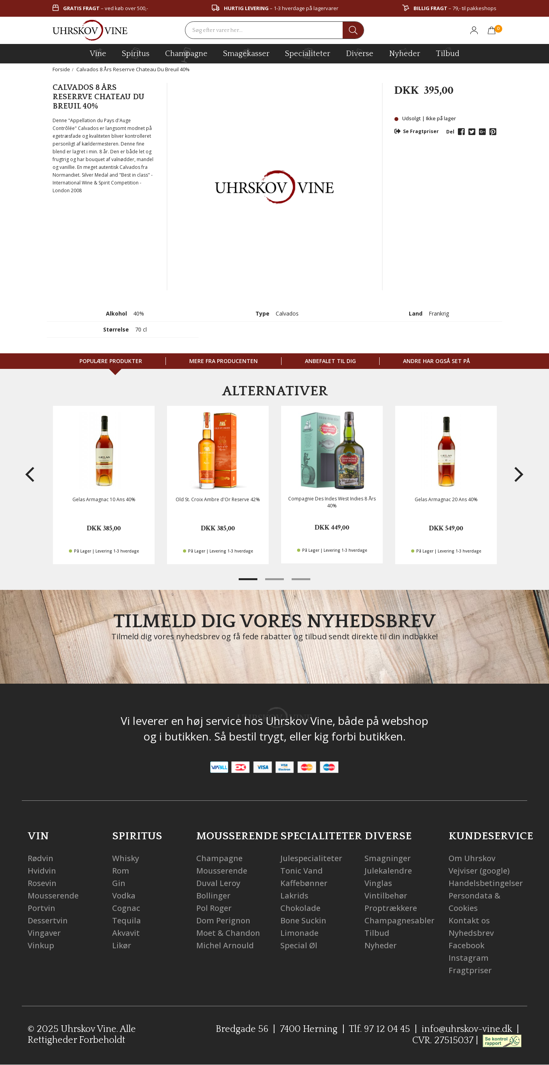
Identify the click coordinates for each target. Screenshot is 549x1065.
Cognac (126, 908)
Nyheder (404, 52)
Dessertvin (48, 920)
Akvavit (126, 933)
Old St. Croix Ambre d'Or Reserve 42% (218, 499)
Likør (121, 945)
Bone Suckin (303, 920)
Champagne (219, 858)
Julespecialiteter (311, 858)
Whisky (125, 858)
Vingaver (44, 933)
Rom (120, 870)
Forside (61, 69)
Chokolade (300, 908)
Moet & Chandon (228, 933)
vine (98, 53)
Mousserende (53, 895)
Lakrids (294, 895)
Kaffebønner (303, 883)
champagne (186, 55)
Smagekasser (246, 53)
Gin (118, 883)
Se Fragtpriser (416, 131)
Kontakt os (469, 920)
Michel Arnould (225, 945)
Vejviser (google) (479, 870)
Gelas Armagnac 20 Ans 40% (446, 499)
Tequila (126, 920)
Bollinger (213, 895)
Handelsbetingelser (486, 883)
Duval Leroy (218, 883)
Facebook (466, 945)
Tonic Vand (301, 870)
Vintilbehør (385, 895)
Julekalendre (388, 870)
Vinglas (378, 883)
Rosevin (42, 883)
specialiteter (307, 53)
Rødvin (40, 858)
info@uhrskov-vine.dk (467, 1029)
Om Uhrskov (472, 858)
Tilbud (447, 52)
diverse (359, 53)
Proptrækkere (390, 908)
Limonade (299, 933)
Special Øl (298, 945)
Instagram (469, 958)
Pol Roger (214, 908)
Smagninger (387, 858)
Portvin (41, 908)
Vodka (123, 895)
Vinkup (41, 945)
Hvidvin (42, 870)
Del (450, 131)
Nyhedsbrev (471, 933)
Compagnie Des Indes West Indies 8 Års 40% (332, 502)
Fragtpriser (470, 970)
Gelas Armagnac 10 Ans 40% (103, 499)
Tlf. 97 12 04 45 (379, 1029)
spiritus (136, 53)
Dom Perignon (223, 920)
